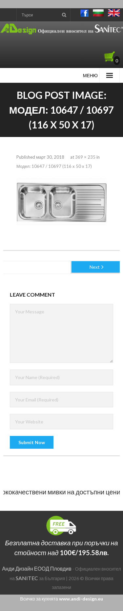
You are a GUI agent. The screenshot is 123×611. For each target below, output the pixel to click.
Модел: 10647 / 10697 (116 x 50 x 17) (54, 166)
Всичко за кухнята (61, 598)
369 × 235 (85, 157)
